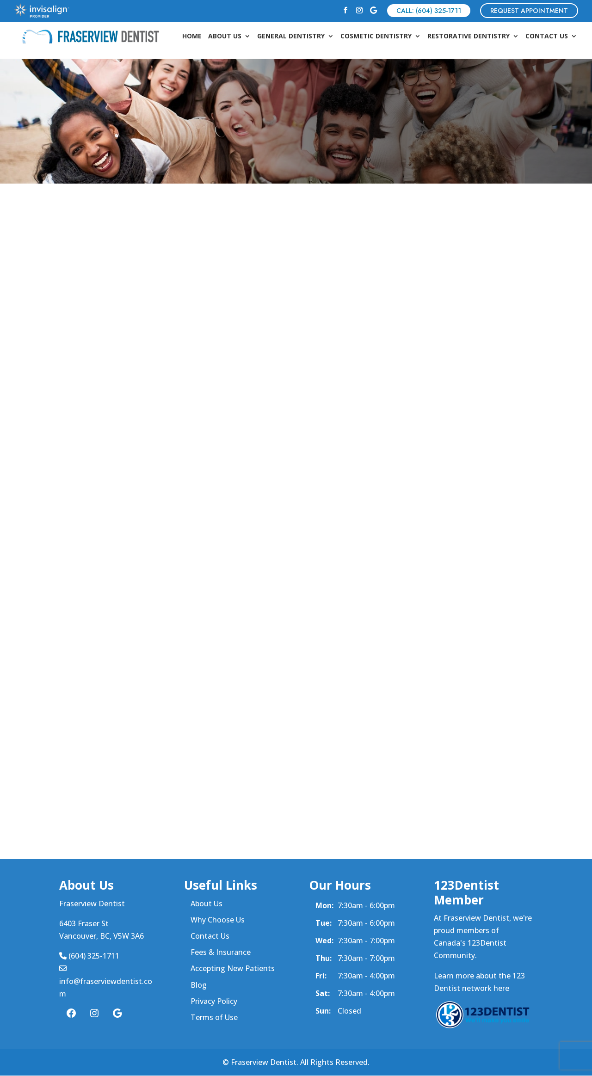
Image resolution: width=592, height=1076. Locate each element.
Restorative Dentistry (468, 37)
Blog (199, 985)
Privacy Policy (214, 1001)
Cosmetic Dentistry (376, 37)
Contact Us (546, 37)
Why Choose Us (218, 920)
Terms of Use (214, 1018)
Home (192, 37)
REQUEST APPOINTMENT (529, 10)
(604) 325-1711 (89, 956)
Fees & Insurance (221, 952)
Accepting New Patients (233, 969)
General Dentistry (291, 37)
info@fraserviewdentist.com (105, 981)
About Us (224, 37)
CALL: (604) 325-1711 (428, 10)
